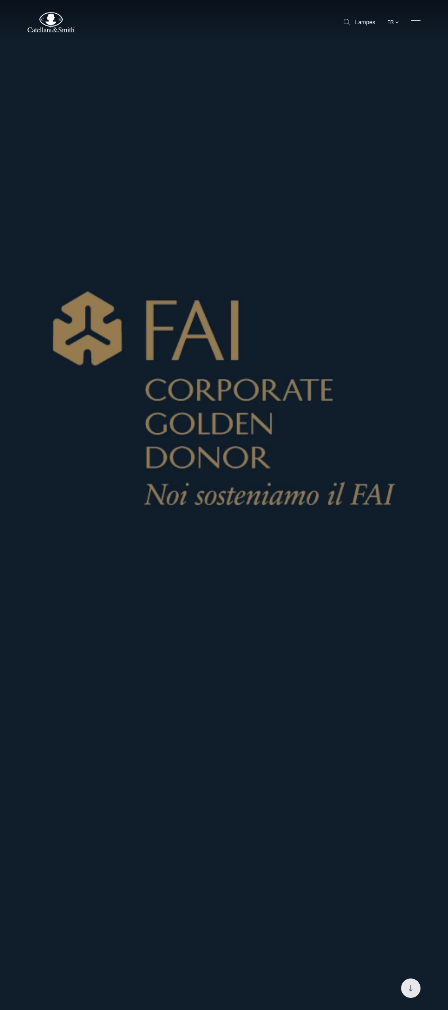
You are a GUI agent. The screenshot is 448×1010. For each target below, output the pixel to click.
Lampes (359, 22)
